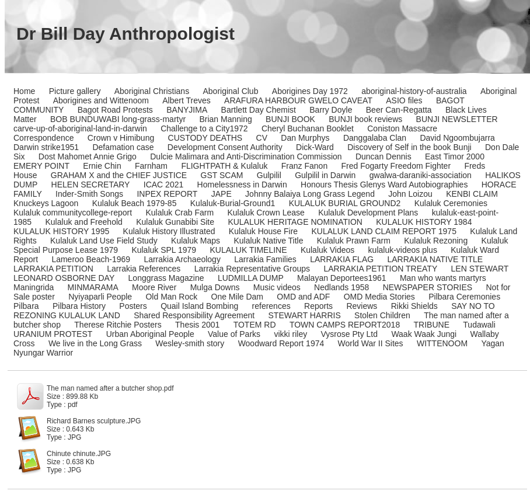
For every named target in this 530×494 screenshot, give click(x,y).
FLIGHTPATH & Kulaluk (224, 166)
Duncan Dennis (383, 156)
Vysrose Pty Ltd (349, 334)
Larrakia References (143, 268)
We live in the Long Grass (95, 343)
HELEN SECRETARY (90, 184)
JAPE (221, 194)
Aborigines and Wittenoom (101, 100)
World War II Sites (370, 343)
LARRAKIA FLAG (342, 259)
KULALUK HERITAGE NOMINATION (295, 222)
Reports (318, 306)
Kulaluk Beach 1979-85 (134, 203)
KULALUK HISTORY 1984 (424, 222)
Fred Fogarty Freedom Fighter (396, 166)
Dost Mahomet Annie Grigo (88, 156)
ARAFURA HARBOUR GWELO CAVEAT (298, 100)
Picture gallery (75, 91)
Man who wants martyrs (443, 278)
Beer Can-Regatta (399, 109)
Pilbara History (79, 306)
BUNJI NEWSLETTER (457, 119)
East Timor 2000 (454, 156)
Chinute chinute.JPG (79, 454)
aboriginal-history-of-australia (414, 91)
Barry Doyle (330, 109)
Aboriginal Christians (151, 91)
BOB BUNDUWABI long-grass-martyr (118, 119)
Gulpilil (269, 175)
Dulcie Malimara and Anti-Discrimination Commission (245, 156)
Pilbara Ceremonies (464, 296)
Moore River (154, 287)
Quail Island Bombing (199, 306)
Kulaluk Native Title (268, 240)
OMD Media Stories (379, 296)
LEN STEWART (480, 268)
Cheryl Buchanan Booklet (307, 128)
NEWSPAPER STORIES (428, 287)
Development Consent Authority (225, 147)
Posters (133, 306)
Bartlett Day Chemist (258, 109)
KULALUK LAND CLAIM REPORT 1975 (383, 231)
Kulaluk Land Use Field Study (104, 240)
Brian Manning (225, 119)
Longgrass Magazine (166, 278)
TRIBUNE (431, 324)
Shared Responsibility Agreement (194, 315)
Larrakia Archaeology (182, 259)
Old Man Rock (171, 296)
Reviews (361, 306)
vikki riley (290, 334)
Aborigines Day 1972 (310, 91)
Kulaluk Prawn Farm (353, 240)
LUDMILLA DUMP (251, 278)
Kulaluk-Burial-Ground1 (233, 203)
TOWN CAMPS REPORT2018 (345, 324)
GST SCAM (222, 175)
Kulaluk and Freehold (84, 222)
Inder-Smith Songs (89, 194)
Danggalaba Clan (374, 137)
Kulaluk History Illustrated (169, 231)
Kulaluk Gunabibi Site (175, 222)
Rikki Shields (414, 306)
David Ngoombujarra (457, 137)
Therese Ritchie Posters (117, 324)
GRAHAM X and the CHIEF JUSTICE (119, 175)
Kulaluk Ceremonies (450, 203)
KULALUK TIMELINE (248, 250)
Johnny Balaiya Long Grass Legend (310, 194)
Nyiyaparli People (100, 296)
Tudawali (479, 324)
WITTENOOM (442, 343)
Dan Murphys (305, 137)
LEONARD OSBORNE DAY (63, 278)
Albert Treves (186, 100)
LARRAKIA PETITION (53, 268)
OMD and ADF (303, 296)
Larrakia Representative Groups (252, 268)
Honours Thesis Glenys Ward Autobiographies (384, 184)
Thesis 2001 (197, 324)
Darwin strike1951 (46, 147)
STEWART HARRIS (305, 315)
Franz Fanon (304, 166)
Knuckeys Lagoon (45, 203)
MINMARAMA (93, 287)
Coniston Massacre (402, 128)
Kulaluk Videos (327, 250)
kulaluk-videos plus (402, 250)
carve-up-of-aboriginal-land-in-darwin (80, 128)
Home (24, 91)
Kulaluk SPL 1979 (163, 250)
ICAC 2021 (163, 184)
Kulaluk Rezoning (436, 240)
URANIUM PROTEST (52, 334)
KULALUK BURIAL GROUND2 (345, 203)
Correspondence (43, 137)
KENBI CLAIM (472, 194)
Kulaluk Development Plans (368, 212)
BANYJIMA (186, 109)
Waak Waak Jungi (423, 334)
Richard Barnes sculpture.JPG (94, 421)
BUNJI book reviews (365, 119)
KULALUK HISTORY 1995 (61, 231)
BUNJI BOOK (290, 119)
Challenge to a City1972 (204, 128)
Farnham (151, 166)
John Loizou (410, 194)
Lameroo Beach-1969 (90, 259)
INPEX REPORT (167, 194)
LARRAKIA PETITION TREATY (380, 268)
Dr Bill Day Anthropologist (125, 33)
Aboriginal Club (231, 91)
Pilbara (26, 306)
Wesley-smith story (189, 343)
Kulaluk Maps (195, 240)
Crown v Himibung (121, 137)
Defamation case (123, 147)
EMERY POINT (41, 166)
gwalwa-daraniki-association (420, 175)
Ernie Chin (102, 166)
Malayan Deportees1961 (341, 278)
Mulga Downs (215, 287)
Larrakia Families (265, 259)
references (271, 306)
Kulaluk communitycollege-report (72, 212)
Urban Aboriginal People (150, 334)
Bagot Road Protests (115, 109)
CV (261, 137)
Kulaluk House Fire (263, 231)
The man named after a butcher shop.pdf (110, 388)
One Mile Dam (237, 296)
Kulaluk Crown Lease (265, 212)
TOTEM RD (254, 324)
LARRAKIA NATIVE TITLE (435, 259)
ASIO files (404, 100)
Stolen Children (382, 315)
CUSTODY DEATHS (205, 137)
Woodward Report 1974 (281, 343)
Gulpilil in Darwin (325, 175)
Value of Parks (234, 334)
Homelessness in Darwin (242, 184)
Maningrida (33, 287)
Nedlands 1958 (341, 287)
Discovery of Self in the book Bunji (409, 147)
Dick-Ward (315, 147)
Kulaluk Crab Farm (179, 212)
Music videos (277, 287)
